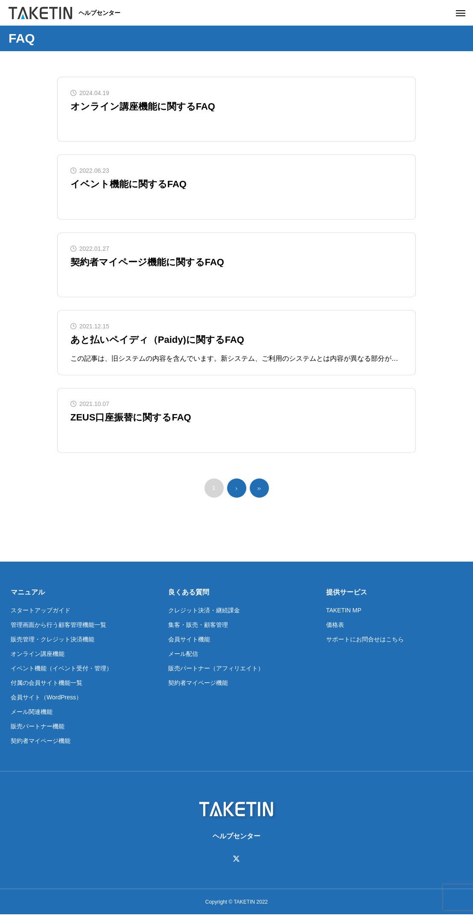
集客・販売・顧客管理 (198, 626)
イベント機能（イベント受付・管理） (61, 669)
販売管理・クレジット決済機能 (52, 640)
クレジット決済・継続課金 (204, 611)
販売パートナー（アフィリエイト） (216, 669)
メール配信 (183, 655)
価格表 (335, 626)
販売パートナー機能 (37, 727)
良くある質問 (188, 593)
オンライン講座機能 (37, 655)
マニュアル (28, 593)
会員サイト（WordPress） (46, 698)
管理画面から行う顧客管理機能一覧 (58, 626)
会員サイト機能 (189, 640)
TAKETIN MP (344, 611)
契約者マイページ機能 (40, 742)
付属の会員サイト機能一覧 (46, 684)
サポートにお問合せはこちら (365, 640)
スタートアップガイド (40, 611)
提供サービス (346, 593)
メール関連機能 (32, 713)
